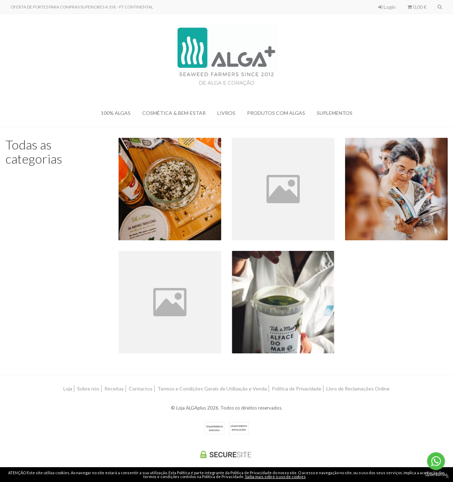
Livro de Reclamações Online (358, 389)
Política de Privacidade (296, 389)
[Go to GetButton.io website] (436, 474)
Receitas (114, 389)
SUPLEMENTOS (334, 113)
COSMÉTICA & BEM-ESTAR (174, 113)
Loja (67, 389)
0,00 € (416, 7)
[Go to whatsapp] (436, 461)
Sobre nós (88, 389)
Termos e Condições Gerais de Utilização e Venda (212, 389)
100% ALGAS (116, 113)
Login (387, 7)
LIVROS (226, 113)
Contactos (141, 389)
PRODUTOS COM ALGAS (276, 113)
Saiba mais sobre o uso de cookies (275, 476)
